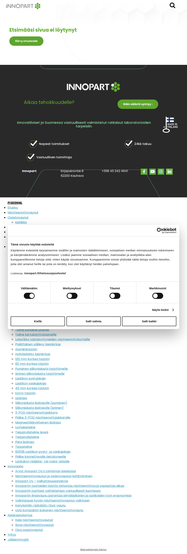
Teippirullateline (27, 437)
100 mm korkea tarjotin (32, 359)
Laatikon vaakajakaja (30, 383)
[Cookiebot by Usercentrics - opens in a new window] (159, 230)
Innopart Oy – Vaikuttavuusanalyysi (41, 481)
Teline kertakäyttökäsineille (36, 334)
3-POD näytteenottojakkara (36, 412)
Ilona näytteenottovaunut (34, 525)
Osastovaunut (18, 217)
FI (9, 203)
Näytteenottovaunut (23, 212)
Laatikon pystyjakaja (30, 378)
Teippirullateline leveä (31, 432)
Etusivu (13, 207)
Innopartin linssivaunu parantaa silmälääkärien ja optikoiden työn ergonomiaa (73, 495)
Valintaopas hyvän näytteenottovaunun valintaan (52, 500)
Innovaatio (15, 466)
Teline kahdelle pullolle (32, 329)
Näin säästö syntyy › (138, 104)
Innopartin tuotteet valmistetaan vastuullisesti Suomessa (58, 491)
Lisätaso (21, 398)
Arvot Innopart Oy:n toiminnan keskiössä (45, 471)
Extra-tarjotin (25, 393)
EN (16, 203)
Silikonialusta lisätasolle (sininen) (39, 408)
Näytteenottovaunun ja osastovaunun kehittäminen (53, 476)
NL (20, 203)
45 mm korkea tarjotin (32, 388)
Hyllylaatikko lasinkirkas (32, 354)
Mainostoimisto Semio (93, 549)
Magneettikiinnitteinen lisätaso (38, 422)
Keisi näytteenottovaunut (34, 520)
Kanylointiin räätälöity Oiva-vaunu (40, 505)
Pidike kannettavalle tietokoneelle (40, 456)
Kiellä (38, 321)
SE (12, 203)
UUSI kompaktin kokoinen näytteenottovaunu (49, 510)
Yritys (12, 534)
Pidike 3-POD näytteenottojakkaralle (42, 417)
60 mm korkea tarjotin (32, 364)
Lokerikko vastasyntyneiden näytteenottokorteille (52, 339)
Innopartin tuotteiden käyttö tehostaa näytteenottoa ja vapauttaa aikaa (69, 486)
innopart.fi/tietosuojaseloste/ (45, 273)
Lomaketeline (25, 427)
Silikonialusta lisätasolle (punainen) (41, 403)
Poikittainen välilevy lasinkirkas (38, 344)
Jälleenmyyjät (18, 539)
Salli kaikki (149, 321)
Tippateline (23, 447)
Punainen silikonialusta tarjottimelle (41, 369)
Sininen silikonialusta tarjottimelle (40, 373)
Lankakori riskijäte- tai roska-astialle (42, 461)
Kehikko (21, 222)
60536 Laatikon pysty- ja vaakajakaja (42, 451)
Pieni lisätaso (24, 442)
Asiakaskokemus (20, 515)
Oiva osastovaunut (29, 530)
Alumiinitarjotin (26, 349)
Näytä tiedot (160, 309)
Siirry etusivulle (26, 41)
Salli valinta (93, 321)
